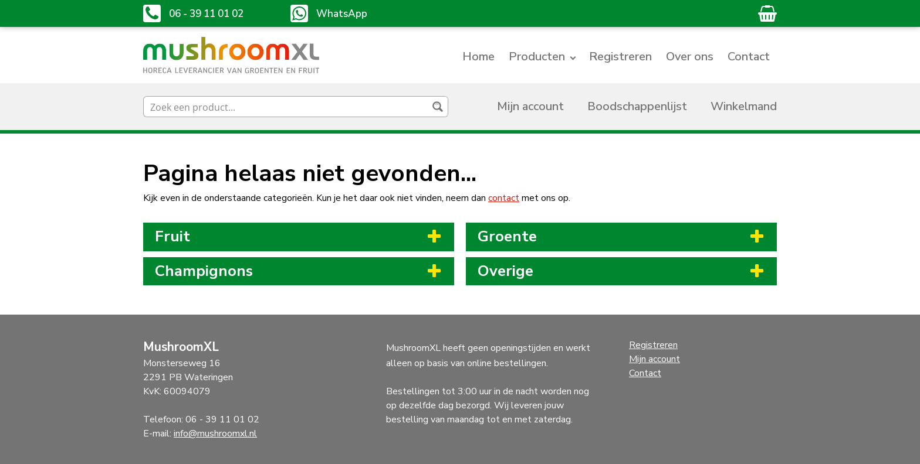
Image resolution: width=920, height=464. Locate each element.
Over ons (689, 56)
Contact (749, 56)
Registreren (620, 56)
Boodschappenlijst (637, 106)
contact (503, 198)
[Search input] (286, 106)
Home (478, 56)
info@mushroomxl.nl (215, 433)
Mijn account (530, 106)
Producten (537, 56)
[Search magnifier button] (438, 107)
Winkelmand (744, 106)
